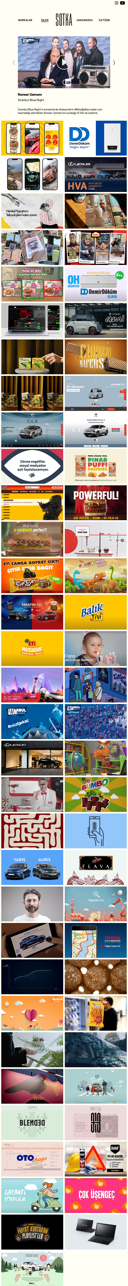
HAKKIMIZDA (85, 20)
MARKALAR (25, 20)
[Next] (114, 62)
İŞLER (45, 20)
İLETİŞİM (104, 20)
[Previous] (14, 62)
